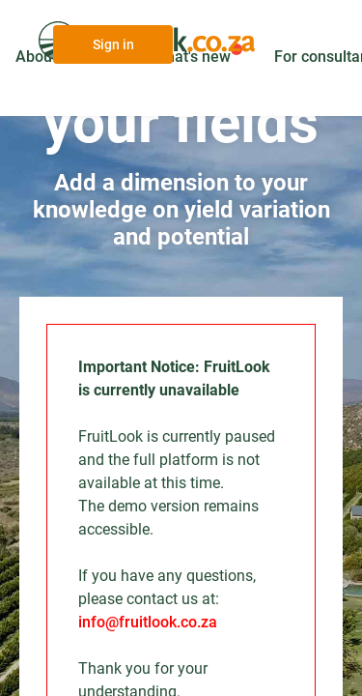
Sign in (113, 44)
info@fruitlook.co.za (147, 622)
